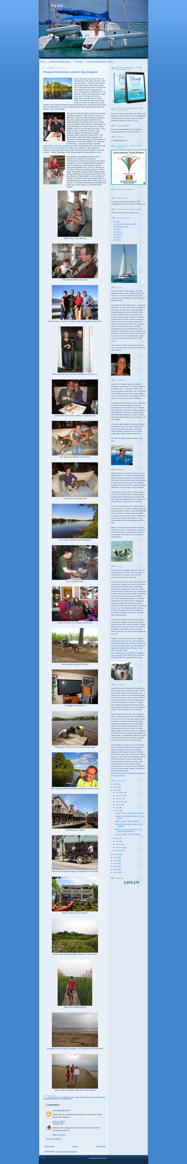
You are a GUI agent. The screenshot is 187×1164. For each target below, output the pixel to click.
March (118, 844)
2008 (116, 869)
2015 (116, 787)
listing (113, 340)
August (119, 805)
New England (96, 1097)
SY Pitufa (117, 229)
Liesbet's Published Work (59, 61)
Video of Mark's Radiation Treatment (129, 813)
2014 (116, 790)
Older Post (100, 1146)
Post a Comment (53, 1139)
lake (72, 1097)
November (120, 795)
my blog (117, 338)
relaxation (65, 1099)
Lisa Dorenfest (59, 1110)
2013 (116, 854)
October (119, 798)
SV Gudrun (118, 234)
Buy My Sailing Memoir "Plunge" (100, 61)
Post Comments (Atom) (66, 1151)
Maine (77, 1097)
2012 (116, 857)
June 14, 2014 (59, 1135)
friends (56, 1097)
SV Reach (117, 240)
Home (42, 61)
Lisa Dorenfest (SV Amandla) (125, 224)
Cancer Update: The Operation (127, 834)
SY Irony (117, 237)
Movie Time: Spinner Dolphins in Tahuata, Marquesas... (128, 830)
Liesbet (56, 1123)
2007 (116, 872)
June (118, 810)
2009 (116, 866)
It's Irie (57, 5)
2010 (116, 863)
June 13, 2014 (59, 1121)
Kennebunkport (65, 1097)
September (120, 802)
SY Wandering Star (121, 226)
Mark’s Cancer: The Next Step (127, 821)
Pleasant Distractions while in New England (70, 72)
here (137, 121)
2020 (116, 784)
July (118, 807)
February (119, 847)
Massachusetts (85, 1097)
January (119, 850)
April (118, 841)
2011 (116, 860)
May (117, 838)
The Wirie (115, 516)
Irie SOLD (78, 61)
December (120, 792)
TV (71, 1099)
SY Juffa (117, 221)
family (51, 1097)
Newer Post (50, 1146)
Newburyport (56, 1099)
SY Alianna (118, 232)
